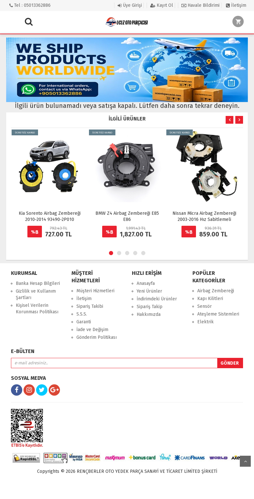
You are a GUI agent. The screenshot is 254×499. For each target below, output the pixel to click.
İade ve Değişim (92, 329)
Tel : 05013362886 (30, 5)
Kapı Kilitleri (210, 298)
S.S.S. (81, 314)
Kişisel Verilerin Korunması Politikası (37, 309)
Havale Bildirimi (200, 5)
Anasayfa (146, 283)
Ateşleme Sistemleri (218, 314)
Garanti (83, 322)
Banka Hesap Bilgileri (38, 283)
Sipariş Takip (149, 306)
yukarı (245, 461)
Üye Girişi (130, 5)
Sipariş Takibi (89, 306)
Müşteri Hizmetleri (95, 291)
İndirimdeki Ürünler (157, 299)
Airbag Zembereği (215, 291)
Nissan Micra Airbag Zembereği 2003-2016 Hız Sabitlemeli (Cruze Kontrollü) (204, 219)
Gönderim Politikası (96, 337)
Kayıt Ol (161, 5)
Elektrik (205, 322)
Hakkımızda (149, 314)
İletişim (236, 5)
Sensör (204, 306)
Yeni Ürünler (149, 291)
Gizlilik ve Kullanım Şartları (36, 294)
